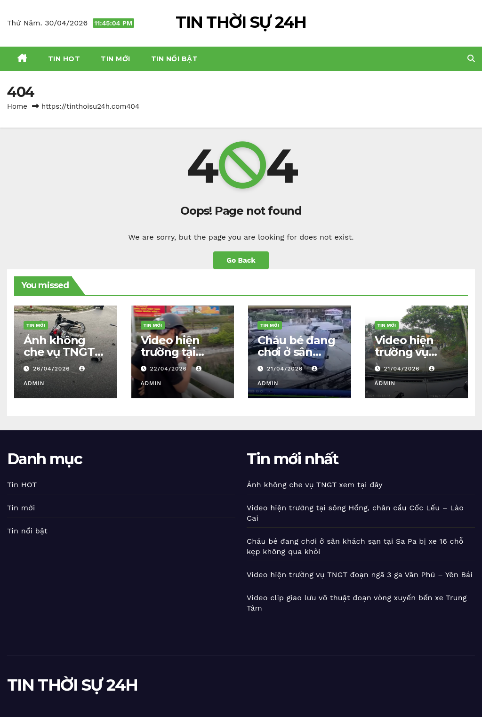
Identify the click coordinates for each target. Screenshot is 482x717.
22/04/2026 (169, 368)
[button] (471, 58)
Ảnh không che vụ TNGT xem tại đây (59, 352)
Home (17, 106)
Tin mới (115, 59)
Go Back (241, 260)
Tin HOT (64, 59)
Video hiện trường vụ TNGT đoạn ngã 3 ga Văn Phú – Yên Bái (360, 574)
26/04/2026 (52, 368)
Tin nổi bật (174, 59)
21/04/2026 (286, 368)
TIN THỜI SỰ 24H (241, 22)
